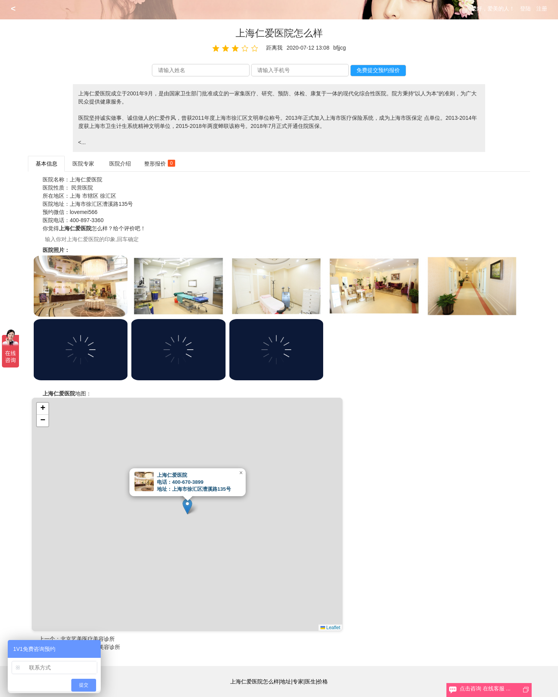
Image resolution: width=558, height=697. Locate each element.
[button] (187, 506)
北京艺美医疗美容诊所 (87, 639)
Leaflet (330, 627)
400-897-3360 (86, 220)
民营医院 (82, 188)
